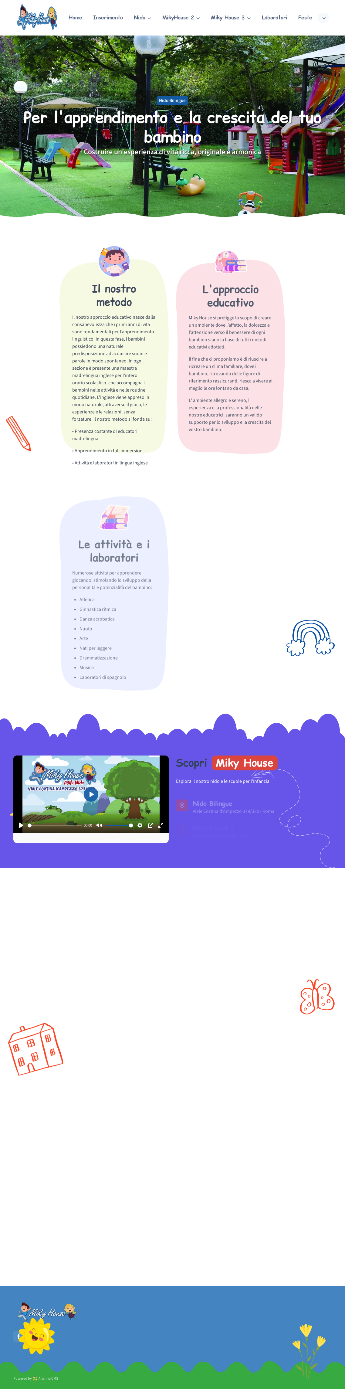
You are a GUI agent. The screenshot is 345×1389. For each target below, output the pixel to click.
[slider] (55, 825)
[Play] (21, 825)
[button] (142, 18)
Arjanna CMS (48, 1378)
